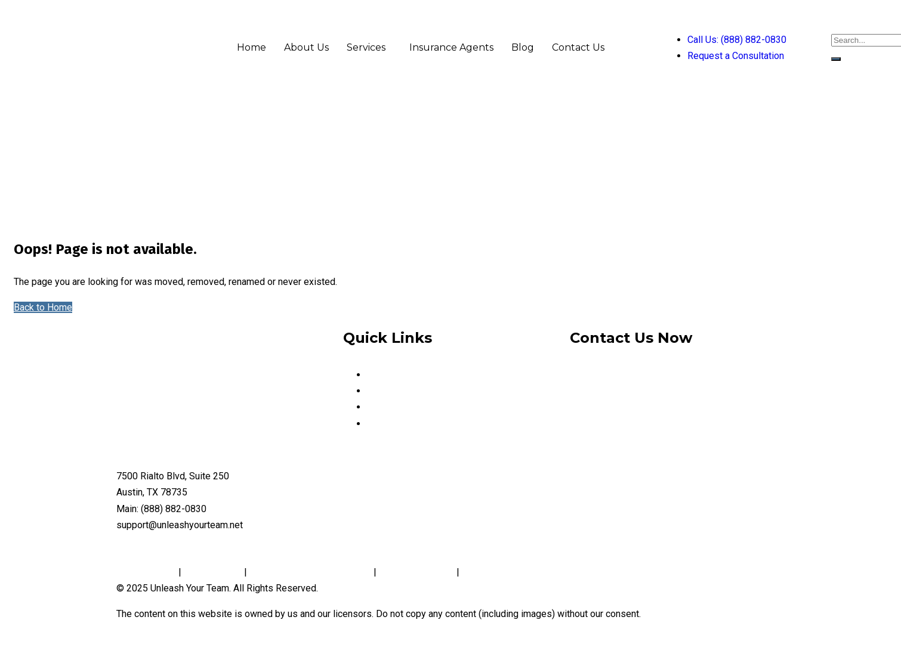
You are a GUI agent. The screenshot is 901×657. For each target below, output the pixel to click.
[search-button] (836, 59)
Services (366, 47)
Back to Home (43, 307)
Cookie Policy (212, 572)
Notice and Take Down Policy (310, 572)
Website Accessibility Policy (522, 572)
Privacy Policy (147, 572)
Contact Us (578, 47)
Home (251, 47)
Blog (522, 47)
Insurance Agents (451, 47)
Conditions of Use (416, 572)
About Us (306, 47)
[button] (369, 47)
